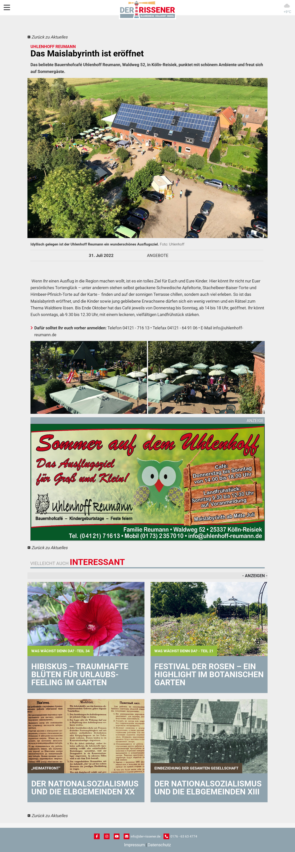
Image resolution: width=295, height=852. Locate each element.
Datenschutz (159, 844)
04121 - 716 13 (136, 328)
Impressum (134, 844)
